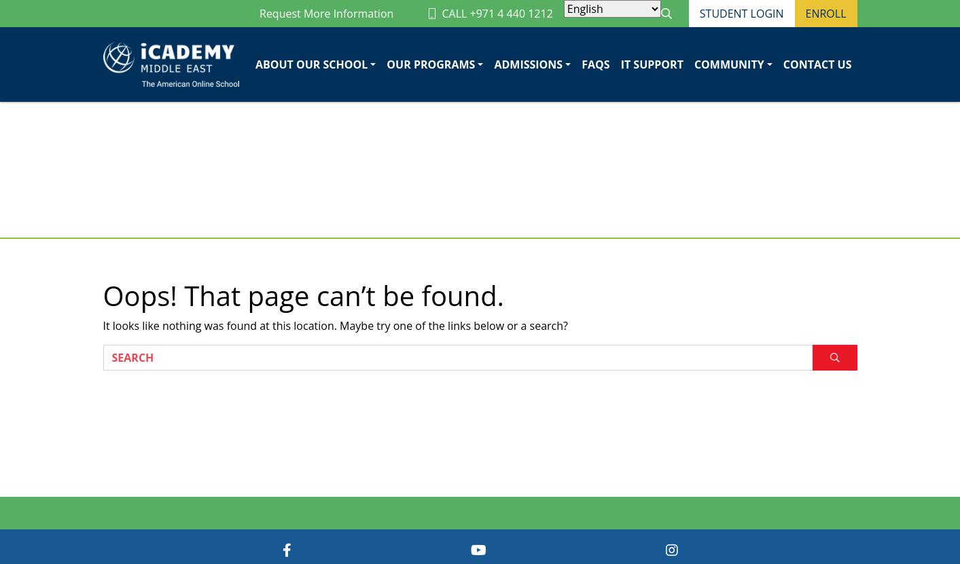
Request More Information (326, 13)
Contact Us (817, 64)
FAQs (595, 64)
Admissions (528, 64)
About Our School (311, 64)
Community (729, 64)
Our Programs (431, 64)
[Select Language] (612, 9)
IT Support (652, 64)
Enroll (826, 13)
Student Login (742, 13)
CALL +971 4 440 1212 (490, 13)
